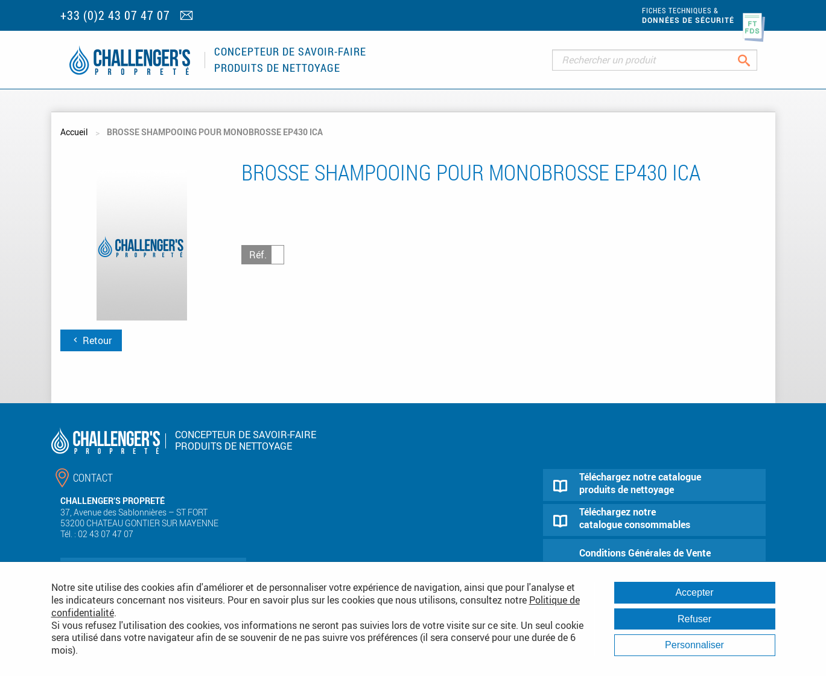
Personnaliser (694, 645)
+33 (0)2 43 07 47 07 (115, 15)
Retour (91, 340)
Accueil (74, 132)
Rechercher (753, 60)
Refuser (694, 619)
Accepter (694, 592)
